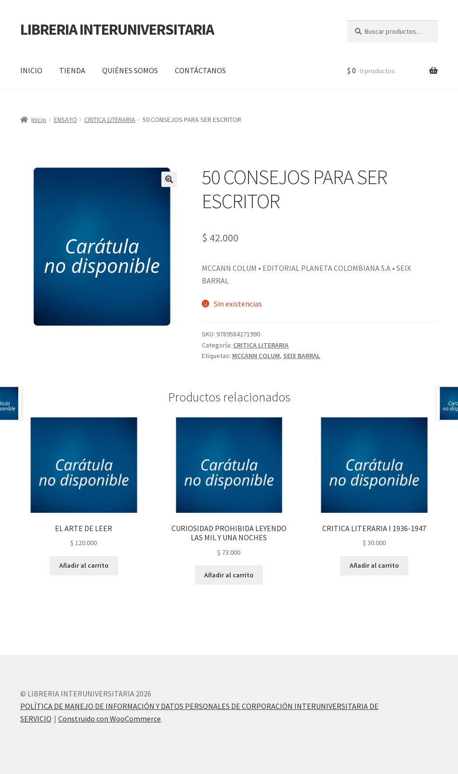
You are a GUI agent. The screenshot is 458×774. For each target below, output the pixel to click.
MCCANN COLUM (256, 355)
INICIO (31, 70)
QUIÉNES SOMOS (130, 70)
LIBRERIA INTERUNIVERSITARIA (117, 29)
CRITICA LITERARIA (109, 119)
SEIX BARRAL (301, 355)
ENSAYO (65, 119)
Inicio (38, 119)
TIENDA (72, 70)
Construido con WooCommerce (109, 718)
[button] (169, 179)
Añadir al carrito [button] (83, 565)
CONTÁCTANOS (200, 70)
